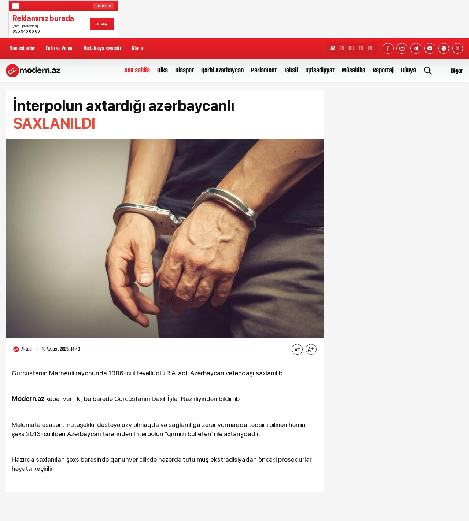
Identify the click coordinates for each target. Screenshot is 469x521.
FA (370, 48)
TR (360, 48)
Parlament (264, 70)
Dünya (408, 70)
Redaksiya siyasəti (102, 48)
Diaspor (184, 70)
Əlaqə (137, 48)
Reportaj (383, 70)
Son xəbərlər (22, 48)
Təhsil (291, 70)
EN (341, 48)
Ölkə (162, 70)
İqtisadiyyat (320, 70)
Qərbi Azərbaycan (222, 70)
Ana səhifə (137, 70)
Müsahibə (353, 70)
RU (351, 48)
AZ (332, 48)
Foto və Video (59, 48)
